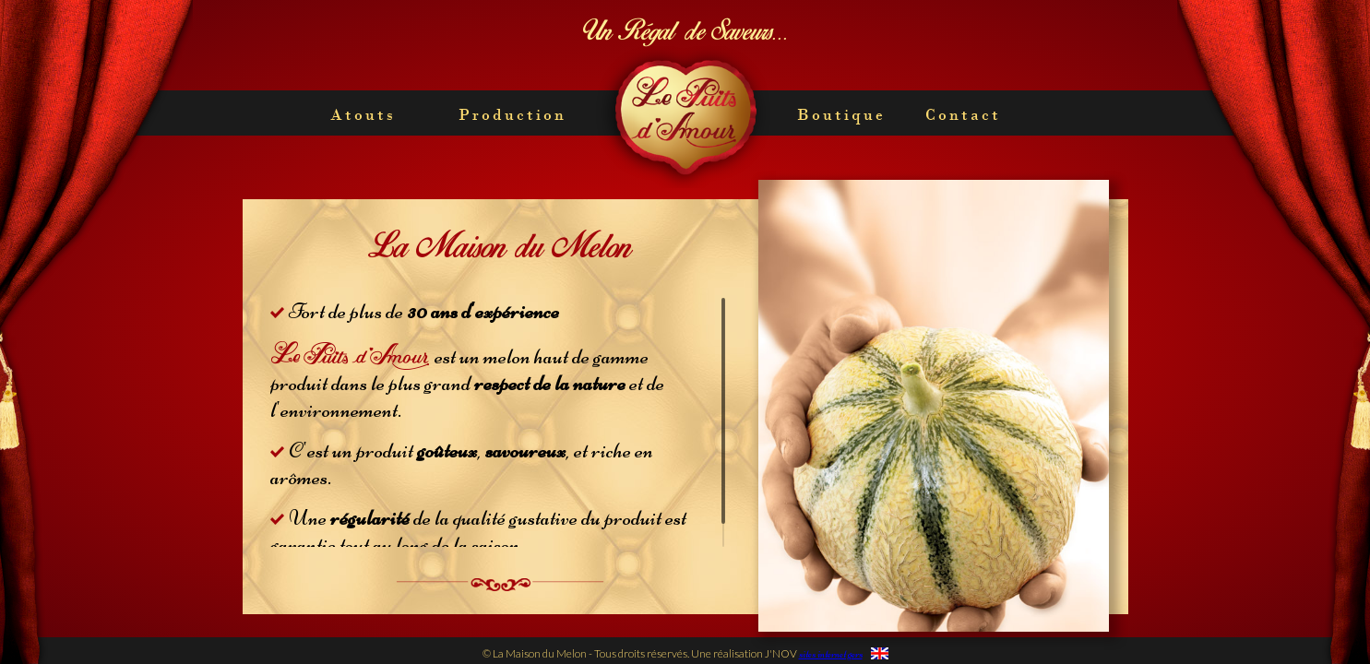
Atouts (363, 114)
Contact (963, 114)
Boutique (841, 114)
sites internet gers (831, 653)
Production (512, 114)
